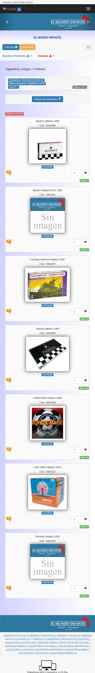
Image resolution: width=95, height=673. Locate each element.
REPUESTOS (69, 639)
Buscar (27, 47)
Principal (11, 47)
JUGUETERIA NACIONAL (42, 646)
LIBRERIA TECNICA (67, 635)
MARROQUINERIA (15, 646)
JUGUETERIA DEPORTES (48, 649)
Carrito (12, 9)
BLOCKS (84, 639)
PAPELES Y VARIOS (31, 639)
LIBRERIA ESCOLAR (14, 635)
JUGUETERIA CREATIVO (32, 653)
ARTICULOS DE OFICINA (74, 642)
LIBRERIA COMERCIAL (41, 635)
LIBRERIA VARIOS (47, 642)
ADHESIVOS (12, 642)
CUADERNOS (52, 639)
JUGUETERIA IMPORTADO (73, 646)
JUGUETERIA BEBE (76, 649)
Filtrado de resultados (47, 99)
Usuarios (46, 55)
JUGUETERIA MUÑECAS (62, 653)
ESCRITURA (28, 642)
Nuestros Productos (17, 55)
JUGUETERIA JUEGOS (19, 649)
